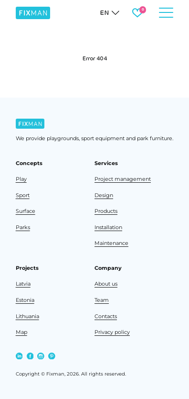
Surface (25, 211)
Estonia (25, 300)
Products (105, 211)
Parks (23, 227)
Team (101, 300)
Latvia (23, 283)
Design (103, 195)
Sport (23, 195)
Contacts (105, 316)
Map (21, 332)
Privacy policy (112, 332)
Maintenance (111, 243)
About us (105, 283)
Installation (108, 227)
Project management (122, 179)
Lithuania (27, 316)
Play (21, 179)
